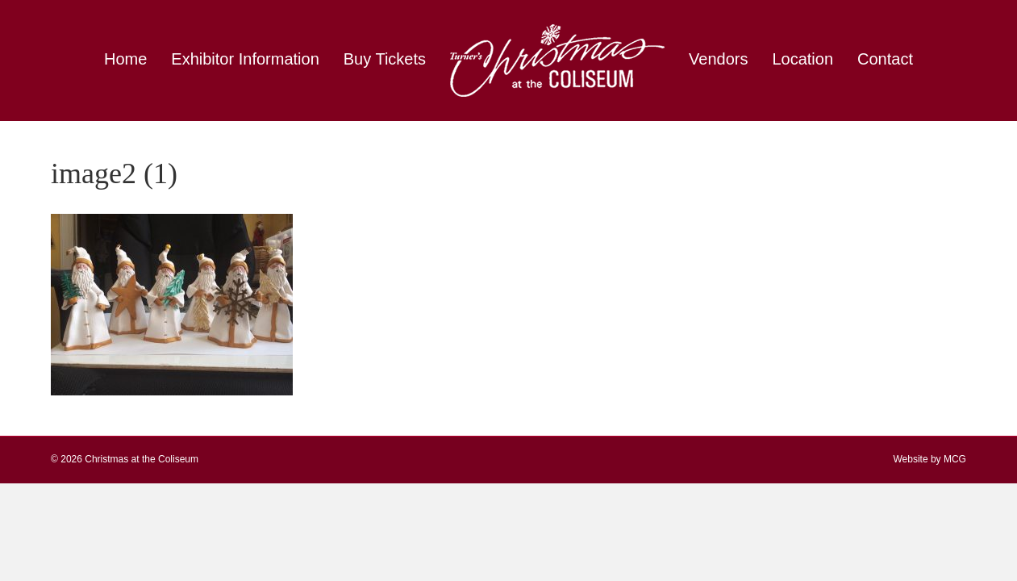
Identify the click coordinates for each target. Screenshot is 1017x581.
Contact (885, 59)
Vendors (718, 59)
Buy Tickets (385, 59)
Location (802, 59)
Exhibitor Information (245, 59)
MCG (955, 459)
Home (125, 59)
